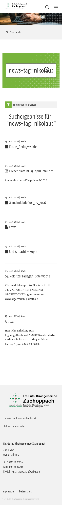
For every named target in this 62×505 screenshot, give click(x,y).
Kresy (10, 227)
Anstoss (10, 321)
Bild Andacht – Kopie (21, 252)
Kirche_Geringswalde (21, 147)
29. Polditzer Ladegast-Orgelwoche (27, 276)
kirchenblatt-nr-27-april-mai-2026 (30, 171)
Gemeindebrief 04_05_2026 (25, 203)
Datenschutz (26, 491)
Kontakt (7, 418)
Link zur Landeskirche (13, 426)
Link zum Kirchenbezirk (24, 418)
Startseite (15, 32)
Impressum (8, 491)
